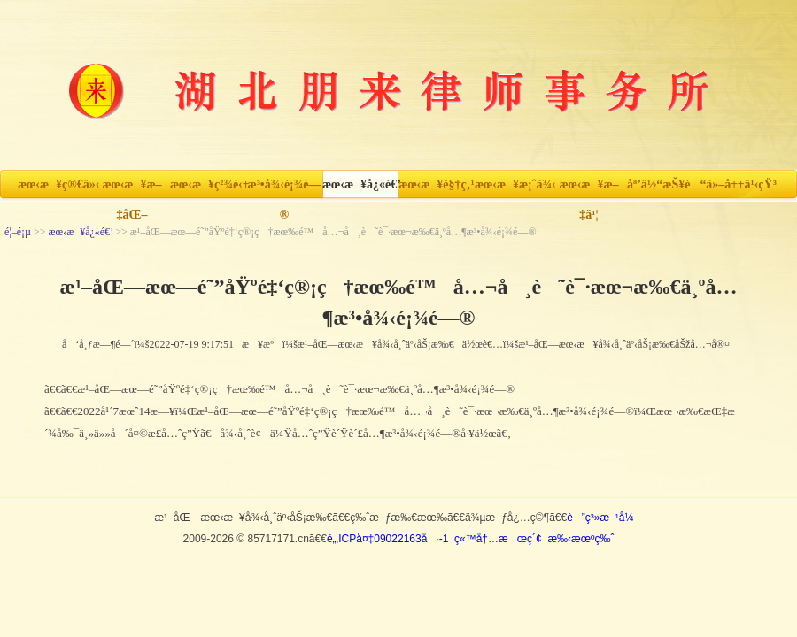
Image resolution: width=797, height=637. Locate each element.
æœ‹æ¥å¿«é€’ (360, 184)
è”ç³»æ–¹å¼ (604, 517)
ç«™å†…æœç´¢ (498, 539)
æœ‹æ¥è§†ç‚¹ (436, 184)
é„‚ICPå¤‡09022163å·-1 (387, 539)
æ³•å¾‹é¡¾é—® (284, 189)
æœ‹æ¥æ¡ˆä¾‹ (513, 184)
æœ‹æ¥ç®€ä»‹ (56, 184)
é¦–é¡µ (17, 232)
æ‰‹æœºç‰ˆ (580, 539)
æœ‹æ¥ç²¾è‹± (208, 184)
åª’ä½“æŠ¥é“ (665, 184)
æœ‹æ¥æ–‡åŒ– (131, 189)
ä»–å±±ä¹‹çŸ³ (741, 184)
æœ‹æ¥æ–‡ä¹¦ (588, 189)
